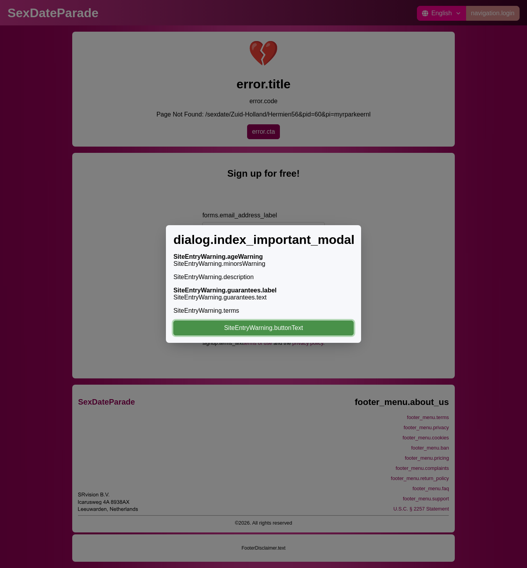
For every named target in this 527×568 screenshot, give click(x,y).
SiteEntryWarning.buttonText (263, 327)
